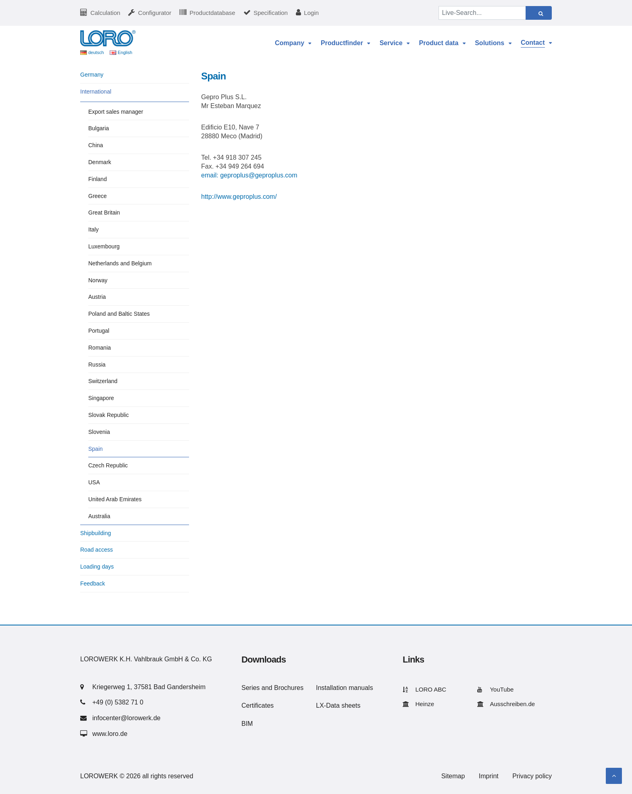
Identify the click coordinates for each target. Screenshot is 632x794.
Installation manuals (344, 687)
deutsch (96, 52)
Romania (99, 347)
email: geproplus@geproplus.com (249, 175)
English (125, 52)
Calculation (105, 12)
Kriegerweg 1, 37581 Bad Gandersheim (149, 687)
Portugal (98, 330)
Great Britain (104, 212)
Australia (99, 516)
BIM (247, 723)
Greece (97, 196)
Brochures (289, 687)
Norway (97, 280)
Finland (97, 179)
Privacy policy (532, 776)
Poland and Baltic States (119, 314)
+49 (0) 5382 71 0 (117, 702)
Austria (97, 297)
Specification (271, 12)
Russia (97, 364)
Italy (93, 229)
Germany (92, 74)
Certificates (257, 705)
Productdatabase (212, 12)
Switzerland (102, 381)
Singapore (101, 398)
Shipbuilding (95, 533)
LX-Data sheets (338, 705)
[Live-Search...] (482, 13)
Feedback (92, 583)
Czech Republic (108, 465)
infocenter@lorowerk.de (126, 718)
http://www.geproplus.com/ (239, 196)
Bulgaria (98, 128)
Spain (95, 449)
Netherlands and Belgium (120, 263)
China (95, 145)
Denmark (99, 162)
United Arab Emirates (114, 499)
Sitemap (453, 776)
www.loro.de (109, 733)
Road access (96, 549)
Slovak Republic (108, 415)
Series (250, 687)
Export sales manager (115, 111)
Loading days (97, 566)
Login (311, 12)
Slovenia (99, 432)
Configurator (155, 12)
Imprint (489, 776)
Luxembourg (104, 246)
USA (94, 482)
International (95, 91)
